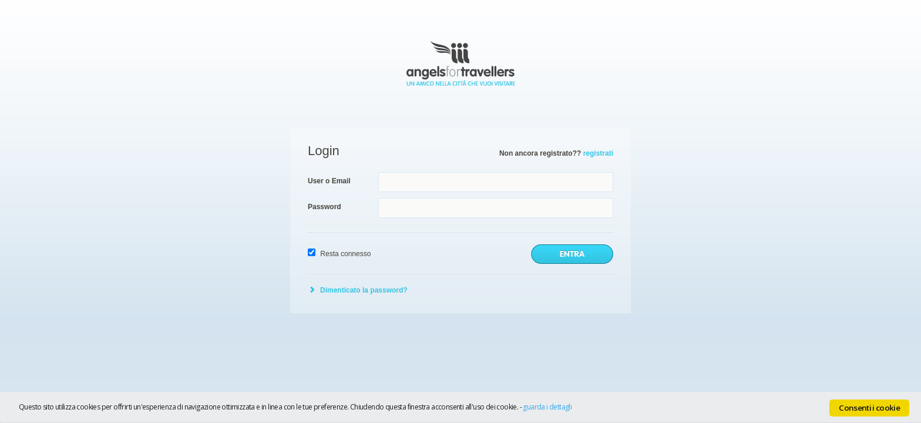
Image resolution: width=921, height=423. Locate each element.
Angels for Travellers (460, 63)
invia (572, 254)
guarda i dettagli (547, 407)
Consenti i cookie (869, 407)
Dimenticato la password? (364, 290)
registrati (598, 153)
